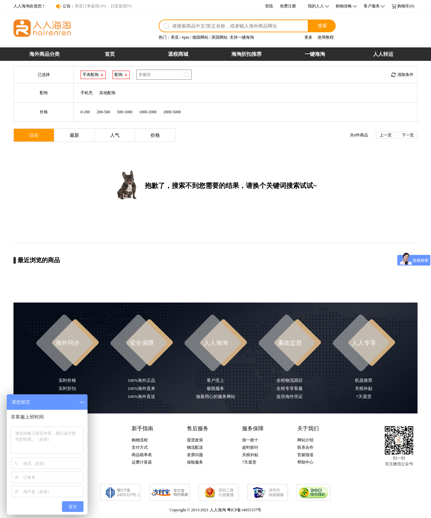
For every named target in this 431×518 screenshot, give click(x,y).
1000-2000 (148, 112)
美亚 (175, 37)
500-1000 (124, 112)
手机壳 (86, 92)
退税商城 (178, 54)
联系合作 (305, 447)
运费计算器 (142, 462)
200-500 (103, 112)
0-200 (85, 112)
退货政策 (195, 440)
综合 (34, 135)
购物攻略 (344, 6)
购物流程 (140, 440)
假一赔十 (250, 440)
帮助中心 (305, 462)
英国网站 (219, 37)
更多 (308, 37)
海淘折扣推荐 (246, 54)
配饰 (118, 74)
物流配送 (195, 447)
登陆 (269, 6)
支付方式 (140, 447)
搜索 (322, 25)
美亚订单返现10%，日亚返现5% (103, 6)
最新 (74, 135)
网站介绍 (305, 440)
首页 (110, 54)
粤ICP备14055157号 (244, 510)
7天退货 (249, 462)
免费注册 (288, 6)
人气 (115, 135)
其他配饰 (107, 92)
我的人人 (316, 6)
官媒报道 (305, 454)
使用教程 (326, 37)
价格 (155, 135)
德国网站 (200, 37)
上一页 (385, 135)
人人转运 (383, 54)
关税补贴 (250, 454)
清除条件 (405, 74)
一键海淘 (315, 54)
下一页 (408, 135)
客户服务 (372, 6)
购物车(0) (405, 6)
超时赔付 (250, 447)
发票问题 (195, 454)
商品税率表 (142, 454)
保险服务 (195, 462)
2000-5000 (172, 112)
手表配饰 (90, 74)
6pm (185, 37)
